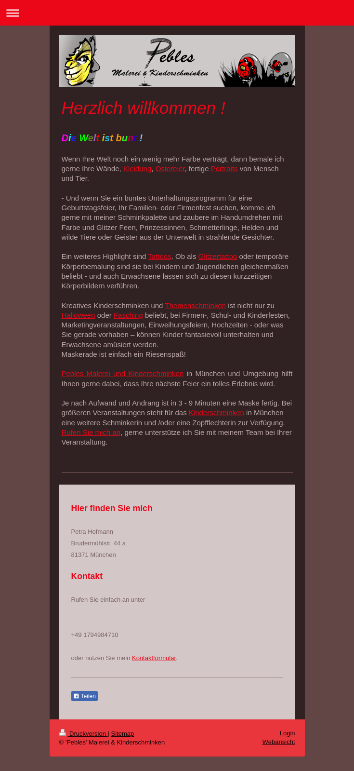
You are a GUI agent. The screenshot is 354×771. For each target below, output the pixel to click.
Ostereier (170, 168)
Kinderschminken (216, 412)
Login (287, 733)
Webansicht (278, 741)
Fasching (128, 315)
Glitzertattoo (217, 256)
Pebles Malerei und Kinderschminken (123, 373)
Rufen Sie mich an (91, 432)
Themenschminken (195, 305)
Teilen (84, 696)
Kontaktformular (154, 658)
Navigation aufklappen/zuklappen (177, 12)
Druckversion (83, 733)
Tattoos (159, 256)
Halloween (78, 315)
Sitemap (122, 733)
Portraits (224, 168)
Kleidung (137, 168)
